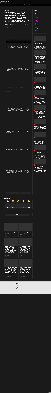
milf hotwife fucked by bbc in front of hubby (25, 279)
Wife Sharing (10, 268)
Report (26, 239)
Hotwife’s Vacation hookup (10, 278)
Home (16, 331)
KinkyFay (36, 16)
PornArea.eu (36, 28)
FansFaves (36, 25)
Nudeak (7, 27)
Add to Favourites (13, 239)
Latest (21, 5)
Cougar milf (36, 13)
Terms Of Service (18, 334)
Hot (26, 5)
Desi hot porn (36, 15)
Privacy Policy (17, 333)
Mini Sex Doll (36, 27)
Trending (29, 5)
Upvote (17, 261)
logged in (8, 265)
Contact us (17, 332)
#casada (5, 242)
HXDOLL (36, 30)
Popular (24, 5)
